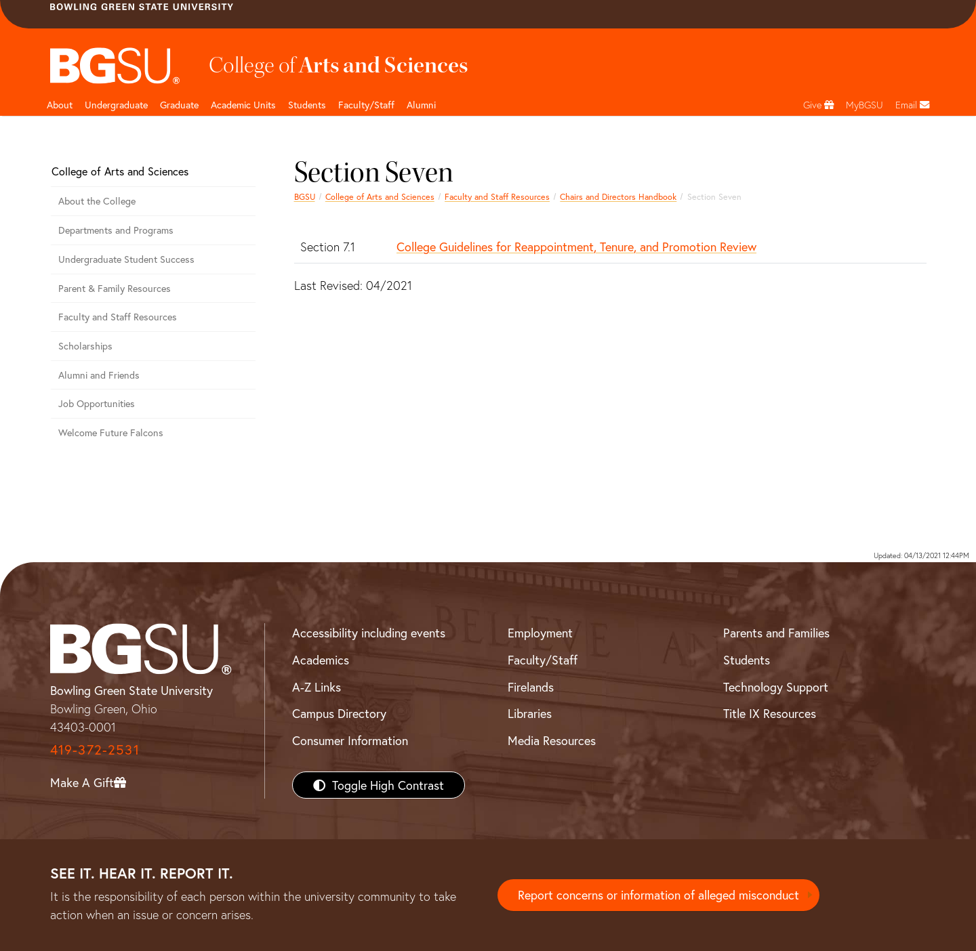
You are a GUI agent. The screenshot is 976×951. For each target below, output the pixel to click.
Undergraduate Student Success (126, 259)
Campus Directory (339, 713)
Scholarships (85, 345)
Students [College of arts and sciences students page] (307, 104)
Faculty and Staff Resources (497, 196)
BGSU (304, 196)
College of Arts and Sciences (379, 196)
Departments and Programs (116, 230)
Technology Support (775, 687)
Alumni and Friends (99, 374)
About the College (97, 200)
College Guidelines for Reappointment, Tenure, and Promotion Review (576, 246)
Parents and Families (776, 633)
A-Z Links (316, 687)
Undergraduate (116, 104)
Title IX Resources (769, 713)
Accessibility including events (368, 633)
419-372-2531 (95, 749)
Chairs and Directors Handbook (618, 196)
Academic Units (243, 104)
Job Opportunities (96, 403)
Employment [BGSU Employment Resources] (540, 633)
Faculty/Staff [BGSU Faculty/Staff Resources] (542, 660)
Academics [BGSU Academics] (320, 660)
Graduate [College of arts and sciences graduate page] (179, 104)
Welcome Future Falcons (110, 432)
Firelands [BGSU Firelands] (531, 687)
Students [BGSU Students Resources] (746, 660)
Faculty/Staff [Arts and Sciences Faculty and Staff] (366, 104)
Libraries (530, 713)
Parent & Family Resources (114, 288)
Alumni (421, 104)
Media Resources (552, 740)
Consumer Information (350, 740)
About (60, 104)
